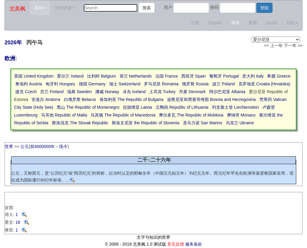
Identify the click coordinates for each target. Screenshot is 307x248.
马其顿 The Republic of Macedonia (123, 115)
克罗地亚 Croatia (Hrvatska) (264, 83)
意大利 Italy (253, 76)
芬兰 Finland (52, 91)
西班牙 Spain (193, 76)
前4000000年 (42, 146)
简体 (235, 22)
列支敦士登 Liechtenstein (235, 107)
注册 (195, 22)
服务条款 (193, 244)
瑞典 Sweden (79, 91)
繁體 (253, 22)
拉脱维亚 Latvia (137, 107)
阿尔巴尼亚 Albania (227, 91)
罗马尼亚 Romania (161, 83)
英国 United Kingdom (34, 76)
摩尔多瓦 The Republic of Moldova (191, 115)
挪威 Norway (107, 91)
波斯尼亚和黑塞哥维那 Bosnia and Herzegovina (211, 99)
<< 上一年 (273, 45)
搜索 (146, 7)
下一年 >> (293, 45)
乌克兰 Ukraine (240, 122)
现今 (63, 146)
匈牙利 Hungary (60, 83)
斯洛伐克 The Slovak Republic (80, 122)
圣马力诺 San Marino (202, 122)
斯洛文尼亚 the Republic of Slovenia (145, 122)
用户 (168, 7)
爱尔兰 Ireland (70, 76)
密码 (214, 7)
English (215, 22)
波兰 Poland (223, 83)
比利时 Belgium (101, 76)
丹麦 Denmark (192, 91)
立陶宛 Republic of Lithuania (182, 107)
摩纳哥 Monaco (241, 115)
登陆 (264, 7)
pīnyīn (271, 22)
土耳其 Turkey (162, 91)
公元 (24, 146)
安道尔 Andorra (45, 99)
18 (23, 222)
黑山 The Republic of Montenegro (88, 107)
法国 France (166, 76)
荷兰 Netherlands (136, 76)
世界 (9, 146)
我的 (292, 22)
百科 (40, 7)
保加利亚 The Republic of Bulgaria (131, 99)
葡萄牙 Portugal (224, 76)
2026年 (13, 43)
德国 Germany (92, 83)
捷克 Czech (26, 91)
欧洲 (9, 58)
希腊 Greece (279, 76)
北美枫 (17, 9)
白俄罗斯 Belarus (80, 99)
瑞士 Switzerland (124, 83)
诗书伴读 (65, 7)
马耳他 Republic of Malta (64, 115)
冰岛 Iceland (134, 91)
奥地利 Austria (28, 83)
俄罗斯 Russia (195, 83)
